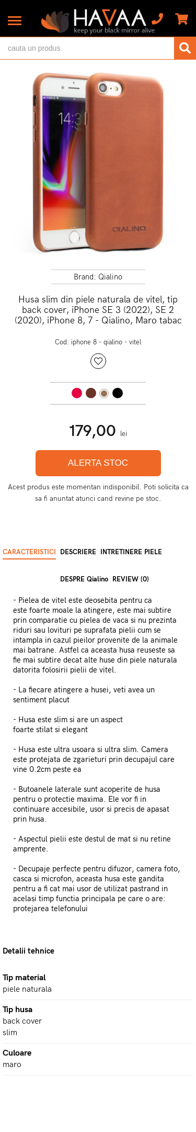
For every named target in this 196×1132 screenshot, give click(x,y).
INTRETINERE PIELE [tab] (131, 552)
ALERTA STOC (98, 463)
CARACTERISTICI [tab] (29, 552)
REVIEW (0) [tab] (130, 579)
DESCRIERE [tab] (78, 552)
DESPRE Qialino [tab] (84, 579)
